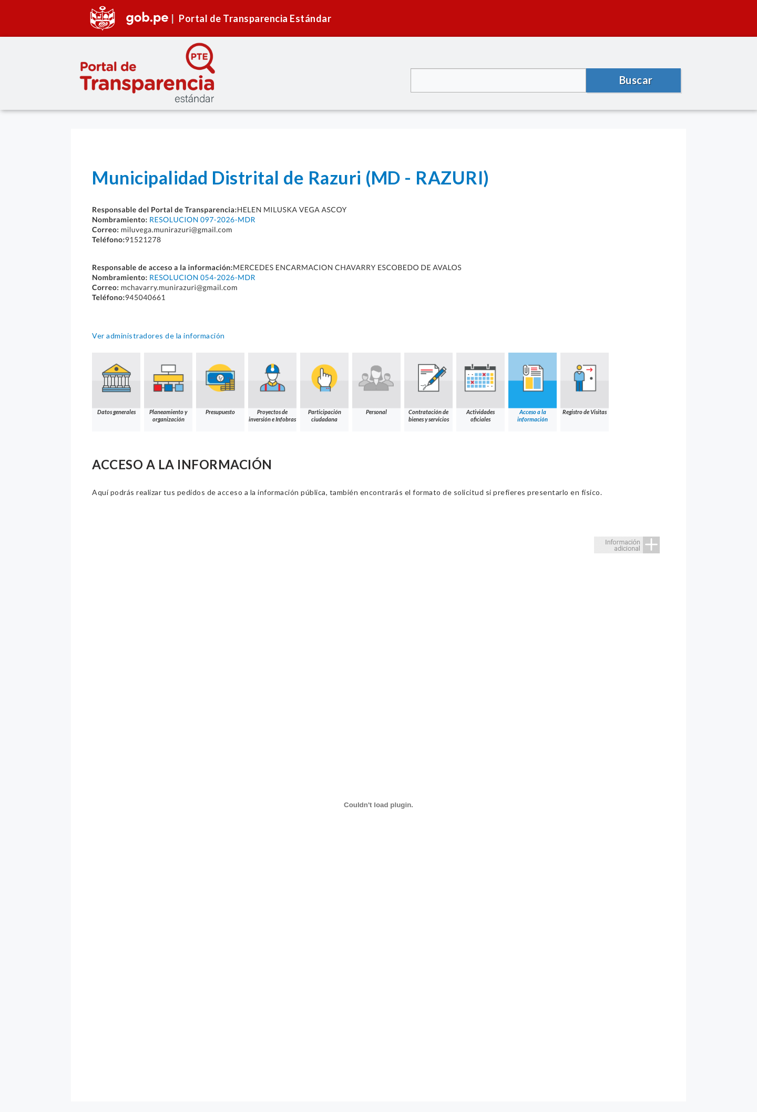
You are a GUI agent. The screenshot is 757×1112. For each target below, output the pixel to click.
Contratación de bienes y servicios (428, 388)
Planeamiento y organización (168, 388)
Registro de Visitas (584, 384)
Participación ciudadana (324, 388)
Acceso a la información (532, 388)
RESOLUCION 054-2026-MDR (202, 277)
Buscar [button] (636, 80)
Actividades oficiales (480, 388)
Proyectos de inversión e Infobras (272, 388)
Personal (376, 384)
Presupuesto (220, 384)
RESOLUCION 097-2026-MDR (202, 219)
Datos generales (116, 384)
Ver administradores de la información (158, 335)
